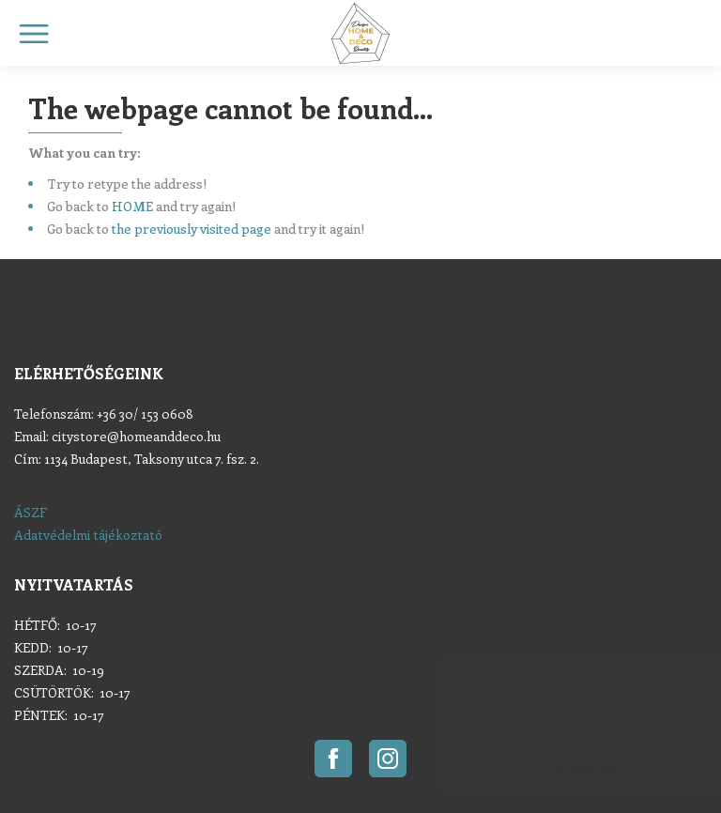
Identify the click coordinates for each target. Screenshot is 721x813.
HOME (132, 206)
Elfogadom (561, 768)
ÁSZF (30, 512)
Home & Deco (360, 33)
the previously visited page (191, 229)
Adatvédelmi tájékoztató (88, 535)
